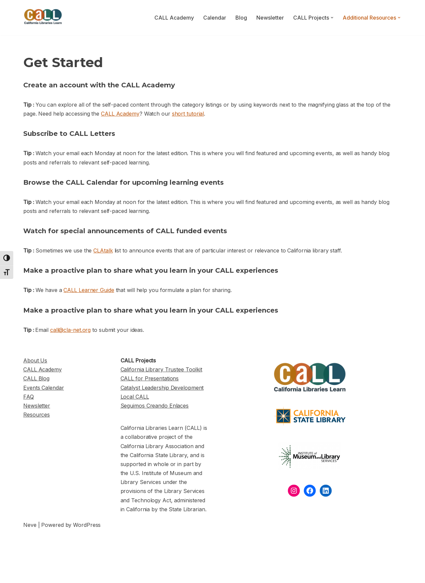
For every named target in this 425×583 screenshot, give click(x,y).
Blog (241, 17)
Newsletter (270, 17)
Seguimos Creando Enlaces (155, 405)
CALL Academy (174, 17)
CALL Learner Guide (88, 290)
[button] (332, 17)
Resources (36, 414)
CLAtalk (103, 250)
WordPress (87, 525)
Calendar (214, 17)
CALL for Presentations (150, 378)
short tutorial (188, 113)
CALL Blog (36, 378)
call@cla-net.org (70, 330)
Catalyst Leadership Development (162, 387)
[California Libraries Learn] (43, 17)
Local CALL (135, 396)
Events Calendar (43, 387)
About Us (35, 360)
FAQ (28, 396)
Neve (30, 525)
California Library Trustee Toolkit (162, 369)
